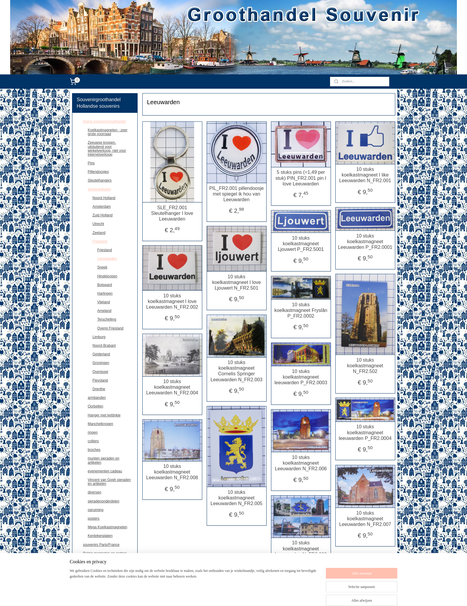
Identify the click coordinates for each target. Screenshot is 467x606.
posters (93, 518)
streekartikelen (99, 189)
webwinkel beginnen (266, 595)
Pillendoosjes (98, 172)
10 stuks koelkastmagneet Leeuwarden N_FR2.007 (365, 518)
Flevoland (100, 380)
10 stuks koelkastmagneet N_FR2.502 (365, 365)
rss (246, 595)
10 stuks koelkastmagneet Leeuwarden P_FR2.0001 (365, 241)
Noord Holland (104, 198)
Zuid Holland (103, 215)
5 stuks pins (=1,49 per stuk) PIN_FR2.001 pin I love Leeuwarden (300, 178)
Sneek (102, 267)
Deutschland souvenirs (101, 562)
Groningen (101, 363)
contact (89, 570)
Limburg (99, 337)
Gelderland (101, 354)
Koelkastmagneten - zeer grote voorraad (107, 132)
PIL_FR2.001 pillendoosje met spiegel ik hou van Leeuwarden (236, 194)
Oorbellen (95, 406)
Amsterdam (102, 206)
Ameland (104, 311)
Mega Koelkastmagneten (107, 527)
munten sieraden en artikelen (103, 460)
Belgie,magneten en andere (105, 553)
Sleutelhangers (100, 180)
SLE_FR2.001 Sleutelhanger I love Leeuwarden (172, 213)
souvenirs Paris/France (101, 545)
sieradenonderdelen (103, 501)
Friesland (100, 241)
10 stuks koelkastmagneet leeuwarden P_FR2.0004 (365, 432)
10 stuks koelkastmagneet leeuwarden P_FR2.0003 (300, 377)
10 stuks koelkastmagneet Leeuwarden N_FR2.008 (172, 472)
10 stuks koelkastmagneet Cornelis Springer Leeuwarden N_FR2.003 (236, 371)
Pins (91, 163)
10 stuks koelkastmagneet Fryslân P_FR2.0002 (300, 310)
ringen (93, 432)
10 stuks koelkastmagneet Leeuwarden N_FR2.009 (301, 548)
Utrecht (98, 224)
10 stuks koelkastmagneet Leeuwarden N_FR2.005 (236, 498)
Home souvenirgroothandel (104, 121)
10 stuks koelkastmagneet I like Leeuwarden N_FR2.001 (365, 175)
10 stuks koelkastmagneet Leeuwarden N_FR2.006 (301, 463)
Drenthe (99, 389)
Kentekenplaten (100, 536)
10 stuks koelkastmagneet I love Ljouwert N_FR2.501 (236, 282)
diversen (94, 492)
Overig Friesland (110, 328)
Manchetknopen (100, 424)
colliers (93, 441)
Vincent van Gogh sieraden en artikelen (109, 482)
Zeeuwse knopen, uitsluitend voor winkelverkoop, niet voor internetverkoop (107, 148)
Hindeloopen (107, 276)
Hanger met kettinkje (104, 415)
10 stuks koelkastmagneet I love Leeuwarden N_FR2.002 (172, 301)
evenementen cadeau (105, 471)
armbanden (97, 398)
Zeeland (99, 233)
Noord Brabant (104, 345)
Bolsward (104, 285)
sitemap (235, 595)
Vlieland (103, 302)
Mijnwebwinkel (311, 595)
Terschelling (106, 319)
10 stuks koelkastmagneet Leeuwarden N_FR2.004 (172, 387)
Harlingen (105, 293)
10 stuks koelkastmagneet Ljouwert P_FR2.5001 (301, 243)
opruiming (96, 510)
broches (94, 450)
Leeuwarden (107, 259)
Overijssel (100, 372)
